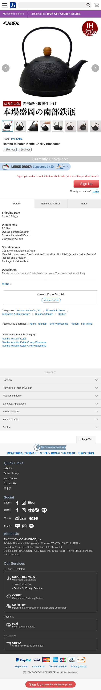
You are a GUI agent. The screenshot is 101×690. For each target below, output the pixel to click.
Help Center (10, 478)
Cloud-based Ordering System (27, 597)
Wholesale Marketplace (24, 578)
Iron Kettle (17, 139)
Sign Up (86, 184)
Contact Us (10, 483)
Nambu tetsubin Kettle (14, 338)
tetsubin (42, 323)
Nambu (75, 323)
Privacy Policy (79, 666)
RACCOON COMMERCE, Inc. (23, 539)
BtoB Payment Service (23, 625)
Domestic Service (22, 584)
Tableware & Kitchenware (16, 314)
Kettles (62, 314)
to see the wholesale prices (50, 684)
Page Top (87, 439)
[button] (5, 68)
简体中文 (10, 149)
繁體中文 (25, 149)
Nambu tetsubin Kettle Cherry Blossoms (24, 342)
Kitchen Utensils (44, 314)
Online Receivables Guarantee (27, 644)
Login (96, 191)
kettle (33, 323)
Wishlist (8, 468)
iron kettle (86, 323)
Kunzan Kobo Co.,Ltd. (50, 294)
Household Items (56, 310)
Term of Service (58, 666)
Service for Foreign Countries (28, 588)
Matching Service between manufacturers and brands (39, 606)
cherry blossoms (59, 323)
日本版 (7, 488)
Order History (11, 473)
